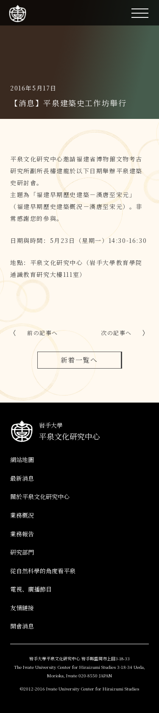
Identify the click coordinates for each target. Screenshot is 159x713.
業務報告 (22, 534)
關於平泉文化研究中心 (40, 496)
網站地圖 (22, 459)
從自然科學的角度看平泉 (42, 570)
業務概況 (22, 515)
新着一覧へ (79, 360)
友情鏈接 (22, 607)
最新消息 (22, 478)
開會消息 (22, 626)
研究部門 (22, 552)
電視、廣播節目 (31, 589)
